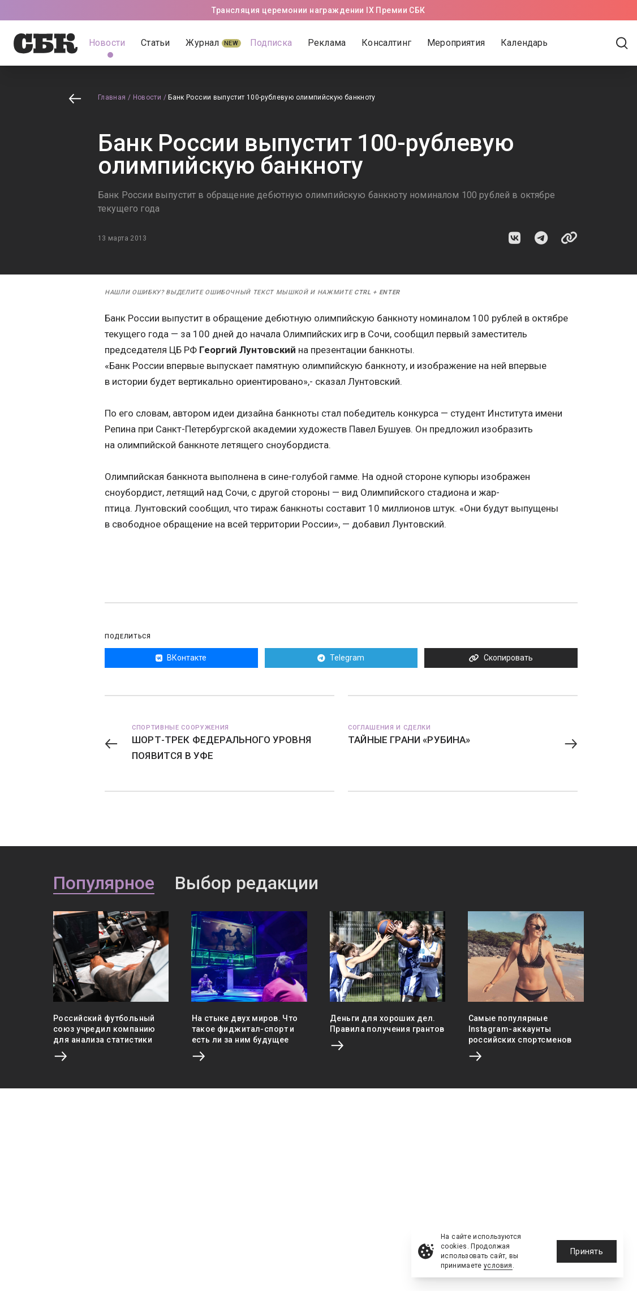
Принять (586, 1251)
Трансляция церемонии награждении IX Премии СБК (318, 10)
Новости (147, 97)
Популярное (103, 883)
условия (498, 1265)
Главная (112, 97)
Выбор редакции (246, 883)
